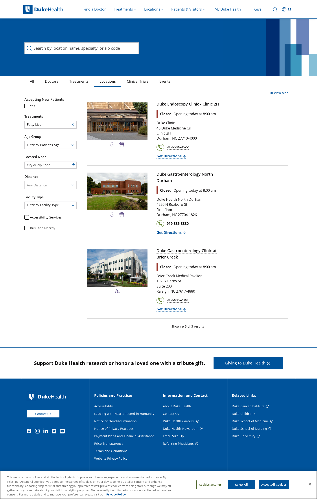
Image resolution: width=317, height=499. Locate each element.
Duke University (243, 436)
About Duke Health (177, 406)
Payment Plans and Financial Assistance (124, 436)
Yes (29, 106)
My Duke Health (228, 9)
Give (258, 9)
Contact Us (43, 414)
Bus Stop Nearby (39, 228)
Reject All (241, 486)
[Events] (164, 81)
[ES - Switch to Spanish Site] (287, 9)
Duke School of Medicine (250, 421)
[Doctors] (51, 81)
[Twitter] (55, 431)
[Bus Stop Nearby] (122, 144)
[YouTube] (63, 431)
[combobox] (50, 145)
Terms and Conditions (110, 451)
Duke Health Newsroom (180, 428)
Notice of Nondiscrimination (115, 421)
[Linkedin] (46, 431)
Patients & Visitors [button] (186, 9)
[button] (73, 124)
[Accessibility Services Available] (112, 144)
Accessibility (103, 406)
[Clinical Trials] (137, 81)
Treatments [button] (123, 9)
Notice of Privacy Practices (114, 428)
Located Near (35, 157)
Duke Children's (244, 414)
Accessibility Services (43, 217)
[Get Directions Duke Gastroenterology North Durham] (171, 232)
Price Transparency (108, 443)
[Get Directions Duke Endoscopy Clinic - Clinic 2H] (171, 156)
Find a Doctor (94, 9)
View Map (281, 93)
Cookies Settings (210, 486)
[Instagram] (38, 431)
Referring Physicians (178, 443)
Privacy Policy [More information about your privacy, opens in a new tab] (116, 497)
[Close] (310, 486)
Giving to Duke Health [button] (245, 363)
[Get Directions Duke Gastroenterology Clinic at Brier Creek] (171, 309)
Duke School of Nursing (249, 428)
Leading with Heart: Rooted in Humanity (124, 414)
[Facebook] (30, 431)
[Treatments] (78, 81)
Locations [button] (152, 9)
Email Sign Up (173, 436)
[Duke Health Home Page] (47, 396)
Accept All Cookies (273, 486)
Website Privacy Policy (110, 458)
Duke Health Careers (179, 421)
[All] (32, 81)
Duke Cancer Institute (248, 406)
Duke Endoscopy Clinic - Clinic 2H (188, 104)
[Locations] (108, 81)
